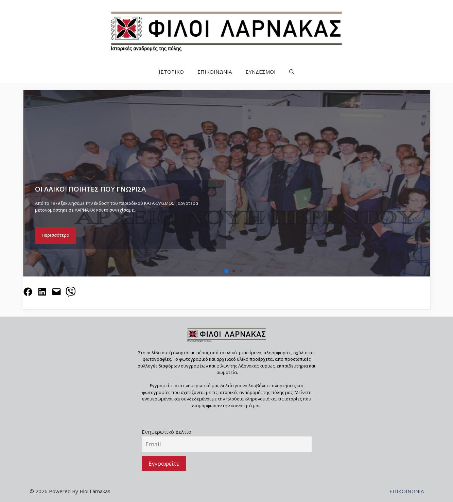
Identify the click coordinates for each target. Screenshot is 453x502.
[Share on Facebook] (28, 292)
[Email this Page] (56, 292)
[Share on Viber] (71, 292)
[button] (291, 72)
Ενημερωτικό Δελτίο (166, 431)
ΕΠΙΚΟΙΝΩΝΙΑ (214, 71)
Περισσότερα (55, 235)
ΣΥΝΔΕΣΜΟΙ (260, 71)
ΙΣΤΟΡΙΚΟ (171, 71)
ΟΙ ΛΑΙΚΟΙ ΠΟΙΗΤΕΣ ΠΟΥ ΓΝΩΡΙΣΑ (90, 189)
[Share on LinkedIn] (42, 292)
